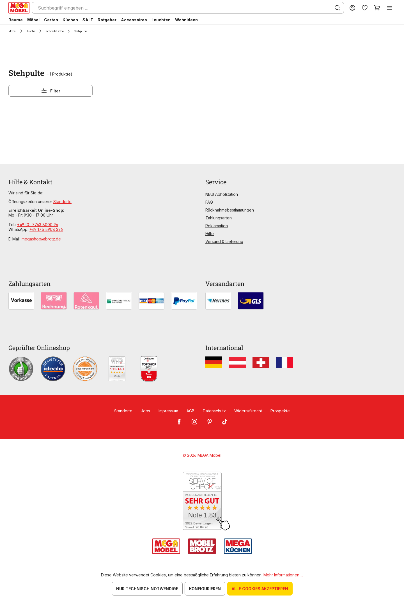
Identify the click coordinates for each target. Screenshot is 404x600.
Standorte (62, 201)
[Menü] (389, 7)
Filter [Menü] (50, 90)
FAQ (209, 202)
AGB (190, 410)
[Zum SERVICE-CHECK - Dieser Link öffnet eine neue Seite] (202, 501)
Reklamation (216, 225)
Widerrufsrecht (248, 410)
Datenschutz (214, 410)
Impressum (168, 410)
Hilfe (209, 233)
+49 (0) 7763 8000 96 (37, 224)
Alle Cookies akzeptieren (260, 588)
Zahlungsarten (218, 217)
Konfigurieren (205, 588)
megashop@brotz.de (41, 239)
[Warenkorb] (377, 7)
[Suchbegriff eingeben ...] (188, 7)
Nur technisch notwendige (147, 588)
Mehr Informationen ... (283, 574)
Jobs (145, 410)
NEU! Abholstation (221, 194)
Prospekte (280, 410)
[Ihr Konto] (352, 7)
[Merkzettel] (365, 7)
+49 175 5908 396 (46, 229)
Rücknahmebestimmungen (229, 210)
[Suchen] (337, 7)
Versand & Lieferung (224, 241)
